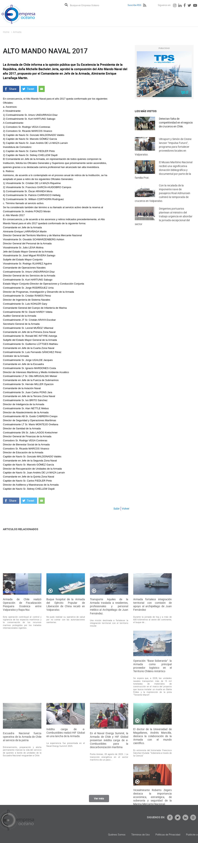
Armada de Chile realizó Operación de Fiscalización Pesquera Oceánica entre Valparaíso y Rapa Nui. (22, 681)
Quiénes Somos (147, 834)
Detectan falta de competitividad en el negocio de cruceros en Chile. (176, 122)
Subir (117, 508)
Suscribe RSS (134, 5)
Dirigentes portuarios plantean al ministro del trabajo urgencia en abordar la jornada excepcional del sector (163, 222)
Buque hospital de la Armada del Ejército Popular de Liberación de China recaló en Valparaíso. (65, 681)
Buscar (66, 4)
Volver (125, 508)
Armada (17, 31)
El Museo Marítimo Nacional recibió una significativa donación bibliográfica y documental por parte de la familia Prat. (163, 175)
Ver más (99, 800)
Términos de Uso (171, 834)
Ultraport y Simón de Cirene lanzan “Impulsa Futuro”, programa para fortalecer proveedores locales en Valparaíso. (163, 152)
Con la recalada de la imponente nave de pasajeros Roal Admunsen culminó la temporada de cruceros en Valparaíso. (162, 198)
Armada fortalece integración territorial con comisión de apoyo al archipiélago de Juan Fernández (152, 681)
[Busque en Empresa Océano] (87, 5)
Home (6, 31)
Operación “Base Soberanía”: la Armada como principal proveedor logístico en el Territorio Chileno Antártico (152, 743)
